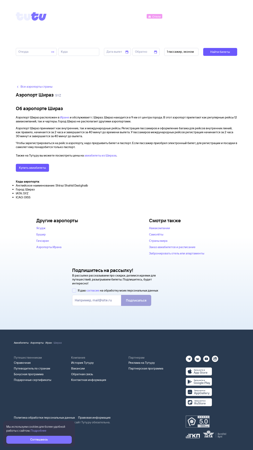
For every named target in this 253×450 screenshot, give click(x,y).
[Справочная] (229, 16)
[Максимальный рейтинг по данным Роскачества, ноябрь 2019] (198, 422)
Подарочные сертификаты (32, 380)
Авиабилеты (21, 342)
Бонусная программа (28, 374)
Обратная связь (82, 374)
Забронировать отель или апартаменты (176, 253)
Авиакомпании (159, 228)
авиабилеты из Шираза (100, 155)
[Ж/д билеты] (116, 16)
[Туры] (190, 16)
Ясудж (40, 228)
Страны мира (158, 241)
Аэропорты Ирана (48, 247)
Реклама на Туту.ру (141, 363)
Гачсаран (42, 241)
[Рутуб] (215, 357)
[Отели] (154, 16)
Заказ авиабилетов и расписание (172, 247)
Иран (48, 342)
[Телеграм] (189, 357)
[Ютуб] (206, 357)
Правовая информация (94, 417)
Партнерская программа (145, 368)
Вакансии (78, 368)
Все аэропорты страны (34, 86)
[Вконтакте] (197, 357)
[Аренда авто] (208, 16)
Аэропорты (37, 342)
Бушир (41, 234)
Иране (64, 117)
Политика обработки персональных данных (44, 417)
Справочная (22, 363)
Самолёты (156, 234)
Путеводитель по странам (32, 368)
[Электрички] (173, 16)
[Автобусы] (137, 16)
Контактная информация (88, 380)
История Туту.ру (82, 363)
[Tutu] (31, 16)
